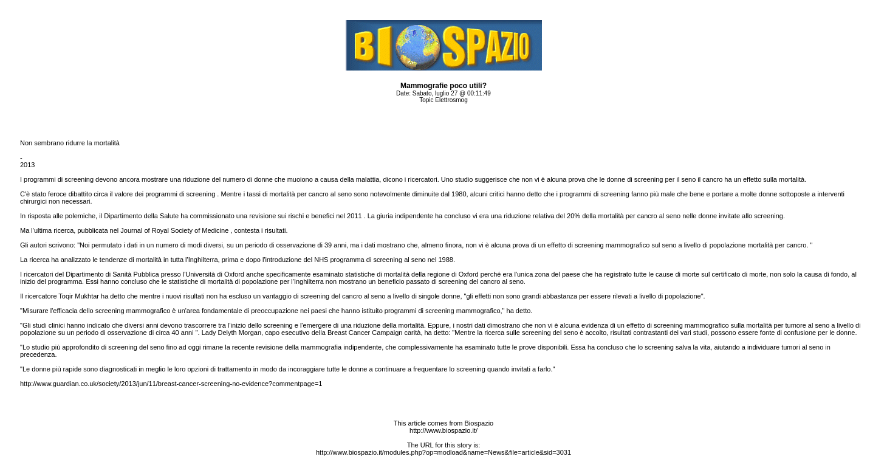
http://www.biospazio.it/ (443, 430)
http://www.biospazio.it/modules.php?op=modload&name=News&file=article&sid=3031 (443, 452)
